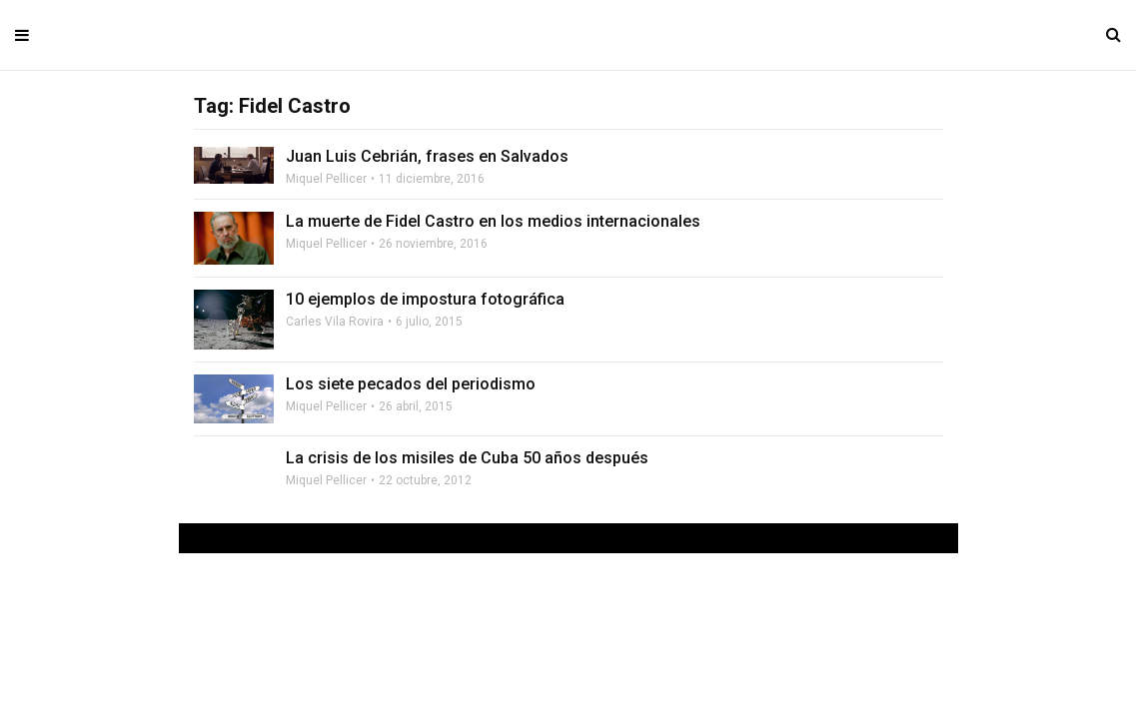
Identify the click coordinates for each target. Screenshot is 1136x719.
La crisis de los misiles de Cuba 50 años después (467, 457)
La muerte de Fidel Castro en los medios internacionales (493, 221)
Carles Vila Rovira (335, 322)
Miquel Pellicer (326, 179)
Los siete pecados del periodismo (411, 383)
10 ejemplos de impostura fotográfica (425, 299)
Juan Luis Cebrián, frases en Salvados (427, 156)
